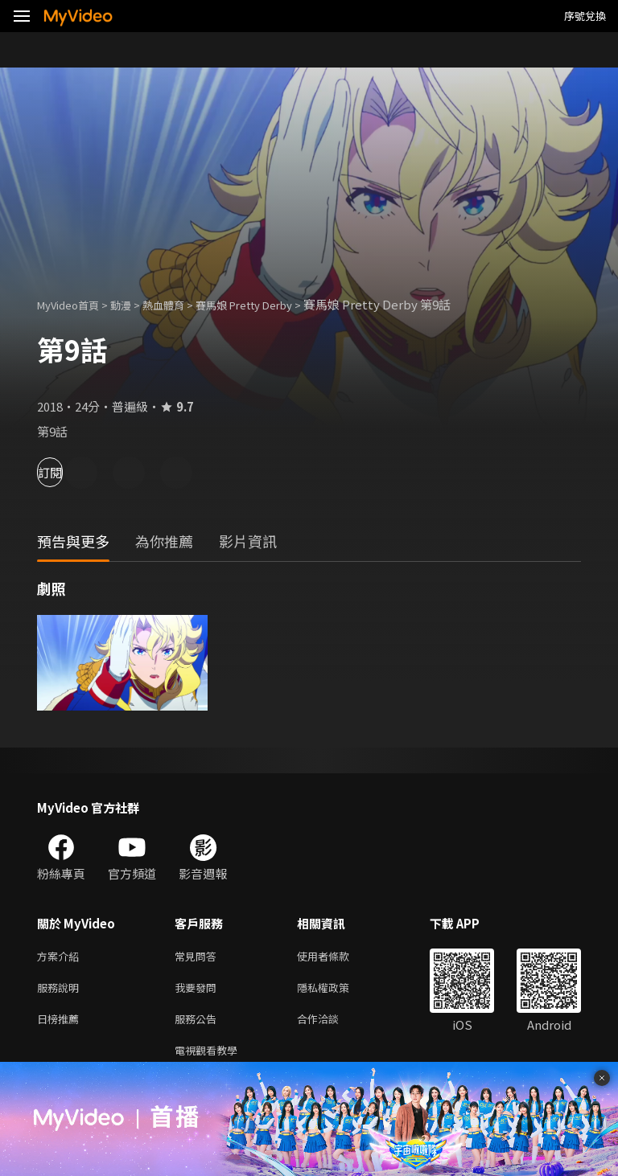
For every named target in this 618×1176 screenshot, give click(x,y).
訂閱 (69, 472)
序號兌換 (585, 15)
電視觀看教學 (211, 1058)
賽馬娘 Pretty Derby (273, 304)
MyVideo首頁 (73, 304)
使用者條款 (337, 957)
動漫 (134, 304)
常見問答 (199, 957)
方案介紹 (61, 957)
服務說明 (61, 990)
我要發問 (199, 990)
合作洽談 (331, 1024)
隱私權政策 (337, 990)
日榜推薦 (61, 1024)
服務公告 (199, 1024)
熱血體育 (181, 304)
